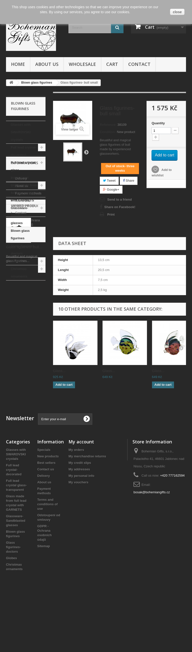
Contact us (45, 520)
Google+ (111, 189)
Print (111, 214)
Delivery (20, 309)
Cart (112, 64)
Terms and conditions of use (47, 555)
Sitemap (43, 597)
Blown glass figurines (20, 234)
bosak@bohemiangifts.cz (152, 543)
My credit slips (79, 514)
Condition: (108, 132)
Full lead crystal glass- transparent (23, 170)
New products (48, 508)
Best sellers (46, 514)
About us (46, 64)
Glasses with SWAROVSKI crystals (20, 132)
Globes (16, 261)
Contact (139, 64)
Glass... (59, 371)
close (177, 12)
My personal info (81, 527)
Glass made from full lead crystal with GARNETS (24, 192)
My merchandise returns (87, 508)
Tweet (109, 180)
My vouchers (78, 533)
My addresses (79, 520)
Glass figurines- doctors (23, 249)
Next (86, 151)
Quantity (158, 123)
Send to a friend (119, 199)
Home (18, 64)
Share (128, 180)
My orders (76, 501)
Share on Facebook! (119, 207)
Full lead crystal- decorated (23, 151)
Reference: (108, 125)
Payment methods (27, 324)
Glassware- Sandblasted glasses (20, 215)
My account (81, 493)
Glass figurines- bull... (24, 415)
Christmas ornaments (19, 272)
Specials (43, 501)
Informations (24, 295)
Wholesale (82, 64)
